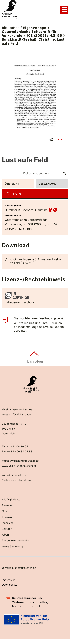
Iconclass (7, 522)
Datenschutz (9, 584)
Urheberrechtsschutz (19, 302)
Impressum (8, 580)
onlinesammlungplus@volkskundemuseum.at (39, 328)
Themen (7, 517)
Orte (4, 511)
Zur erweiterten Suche (15, 540)
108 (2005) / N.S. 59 (44, 35)
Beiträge (7, 528)
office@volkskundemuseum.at (20, 460)
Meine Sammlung (12, 546)
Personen (7, 505)
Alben (5, 534)
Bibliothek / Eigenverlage (24, 28)
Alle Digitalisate (11, 499)
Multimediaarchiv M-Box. (17, 480)
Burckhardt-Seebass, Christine (26, 210)
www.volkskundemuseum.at (19, 465)
